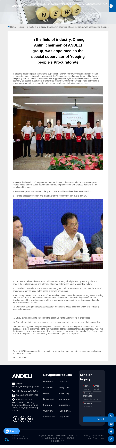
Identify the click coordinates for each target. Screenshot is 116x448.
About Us (43, 4)
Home (23, 4)
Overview (82, 4)
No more (23, 357)
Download (61, 4)
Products (32, 4)
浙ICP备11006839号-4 (62, 439)
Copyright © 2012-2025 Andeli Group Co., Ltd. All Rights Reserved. (57, 437)
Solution (72, 4)
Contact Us (94, 4)
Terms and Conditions (96, 437)
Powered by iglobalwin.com (20, 437)
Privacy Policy (90, 435)
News (52, 4)
